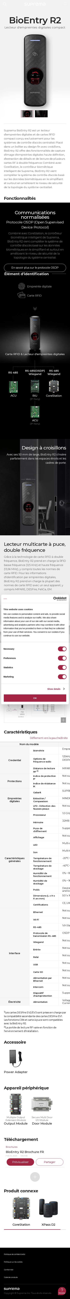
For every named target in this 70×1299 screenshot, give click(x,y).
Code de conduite (11, 1277)
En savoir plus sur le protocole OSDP (35, 267)
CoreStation (21, 1224)
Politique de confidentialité (14, 1254)
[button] (27, 113)
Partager (49, 1162)
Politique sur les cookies (13, 1262)
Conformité (8, 1270)
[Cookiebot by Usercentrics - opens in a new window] (53, 599)
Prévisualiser (20, 1162)
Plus (35, 1177)
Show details (53, 689)
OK (35, 698)
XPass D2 (48, 1224)
